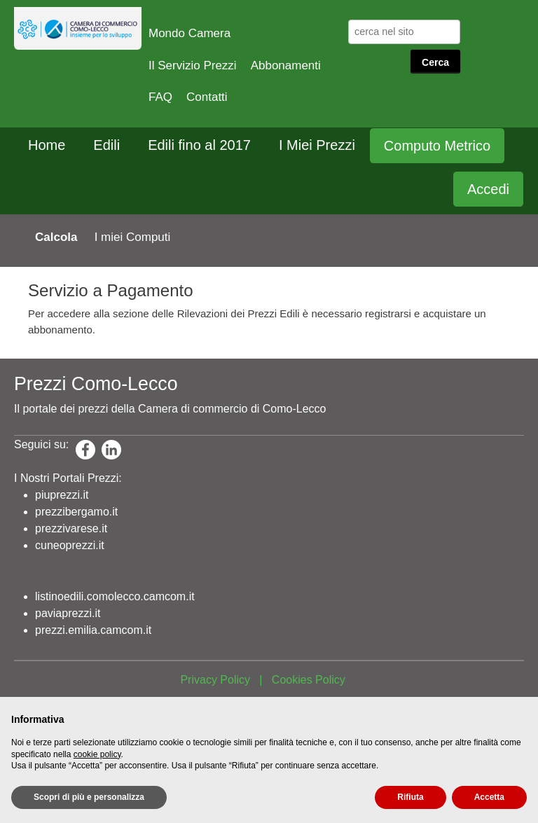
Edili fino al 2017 (199, 145)
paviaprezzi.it (67, 613)
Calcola (56, 237)
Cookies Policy (308, 680)
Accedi (488, 189)
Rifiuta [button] (410, 797)
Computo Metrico (437, 145)
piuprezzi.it (61, 495)
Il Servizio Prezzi (193, 65)
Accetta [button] (489, 797)
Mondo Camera (189, 33)
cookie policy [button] (97, 754)
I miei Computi (133, 237)
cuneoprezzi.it (69, 545)
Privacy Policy (215, 680)
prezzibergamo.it (76, 512)
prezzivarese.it (71, 528)
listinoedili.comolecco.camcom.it (115, 596)
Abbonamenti (286, 65)
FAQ (160, 97)
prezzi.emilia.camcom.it (93, 630)
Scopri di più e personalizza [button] (89, 797)
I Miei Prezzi (317, 145)
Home (46, 145)
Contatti (207, 97)
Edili (106, 145)
